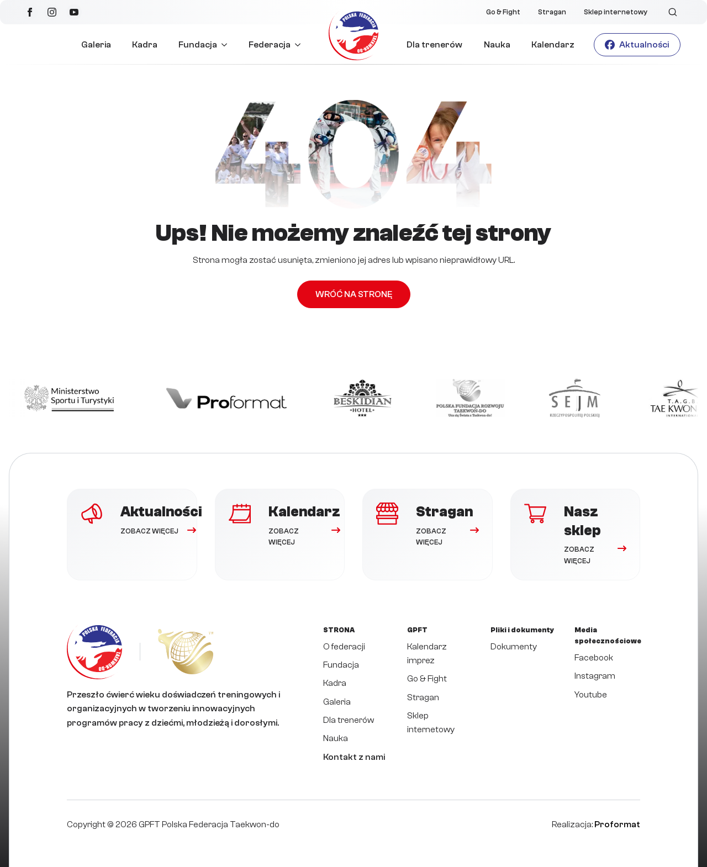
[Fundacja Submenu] (227, 44)
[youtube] (74, 12)
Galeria (96, 45)
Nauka (497, 45)
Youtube (590, 695)
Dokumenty (513, 647)
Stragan (552, 12)
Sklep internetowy (615, 12)
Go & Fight (503, 12)
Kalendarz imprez (427, 653)
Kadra (144, 45)
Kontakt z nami (354, 757)
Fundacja (197, 45)
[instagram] (52, 12)
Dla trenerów (434, 45)
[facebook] (30, 12)
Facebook (593, 658)
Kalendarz (552, 45)
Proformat (617, 824)
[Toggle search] (672, 12)
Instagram (594, 676)
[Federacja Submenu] (301, 44)
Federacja (270, 45)
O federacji (344, 647)
